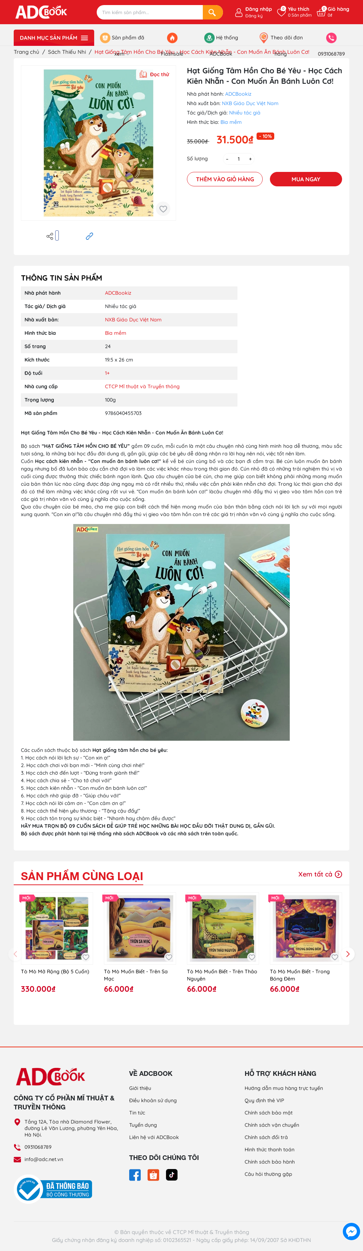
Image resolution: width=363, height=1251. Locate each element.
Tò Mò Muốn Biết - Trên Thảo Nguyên (222, 975)
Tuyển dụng (143, 1125)
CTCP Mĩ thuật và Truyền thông (142, 386)
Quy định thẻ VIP (264, 1100)
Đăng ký (254, 15)
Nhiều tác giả (245, 112)
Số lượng (197, 158)
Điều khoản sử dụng (153, 1100)
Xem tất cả (320, 874)
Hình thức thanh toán (269, 1149)
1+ (107, 373)
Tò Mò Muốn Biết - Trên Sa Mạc (136, 975)
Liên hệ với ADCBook (154, 1137)
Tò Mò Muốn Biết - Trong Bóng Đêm (300, 975)
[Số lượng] (239, 158)
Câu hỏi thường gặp (268, 1174)
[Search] (213, 12)
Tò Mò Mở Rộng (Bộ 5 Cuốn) (55, 971)
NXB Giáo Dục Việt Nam (250, 103)
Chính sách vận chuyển (272, 1125)
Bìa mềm (231, 122)
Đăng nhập (258, 9)
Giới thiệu (140, 1088)
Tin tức (137, 1112)
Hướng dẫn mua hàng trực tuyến (284, 1088)
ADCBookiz (238, 94)
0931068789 (38, 1147)
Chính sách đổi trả (266, 1137)
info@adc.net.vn (44, 1159)
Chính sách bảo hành (270, 1162)
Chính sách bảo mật (269, 1112)
